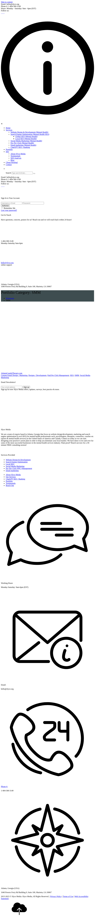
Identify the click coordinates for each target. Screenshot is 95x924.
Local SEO (10, 464)
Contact (9, 165)
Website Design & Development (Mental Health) (29, 132)
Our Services (11, 477)
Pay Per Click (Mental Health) (22, 143)
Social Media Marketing (15, 466)
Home (8, 128)
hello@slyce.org (7, 263)
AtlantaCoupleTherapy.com (11, 373)
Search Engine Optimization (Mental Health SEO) (30, 134)
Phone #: (4, 787)
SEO (72, 375)
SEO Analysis (16, 158)
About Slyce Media (18, 154)
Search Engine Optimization (17, 462)
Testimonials (15, 156)
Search (8, 173)
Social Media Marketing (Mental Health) (26, 141)
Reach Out (10, 485)
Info (7, 152)
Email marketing (12, 471)
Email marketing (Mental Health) (23, 145)
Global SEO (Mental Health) (26, 136)
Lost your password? (9, 210)
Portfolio (9, 149)
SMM (77, 375)
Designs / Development (37, 375)
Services (9, 130)
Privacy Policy (56, 896)
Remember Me (9, 208)
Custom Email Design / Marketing (14, 375)
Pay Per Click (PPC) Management (19, 468)
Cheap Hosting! (12, 162)
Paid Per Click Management (58, 375)
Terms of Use (68, 896)
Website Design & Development (18, 460)
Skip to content (7, 2)
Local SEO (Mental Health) (26, 139)
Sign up (26, 387)
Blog (12, 160)
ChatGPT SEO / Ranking (20, 147)
